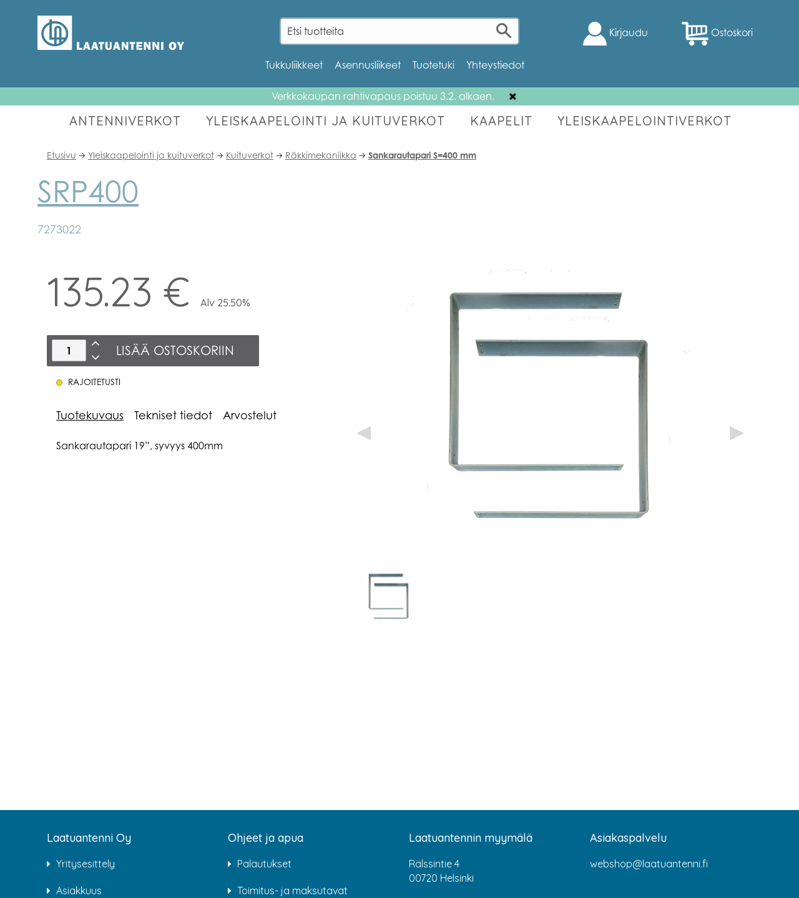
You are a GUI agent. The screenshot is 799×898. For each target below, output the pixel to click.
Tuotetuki (433, 65)
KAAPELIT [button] (501, 121)
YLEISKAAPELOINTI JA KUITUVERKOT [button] (325, 121)
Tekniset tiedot (173, 415)
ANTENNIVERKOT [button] (125, 121)
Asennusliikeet (368, 65)
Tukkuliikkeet (294, 65)
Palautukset (264, 863)
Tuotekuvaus (90, 415)
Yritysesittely (85, 863)
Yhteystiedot (495, 65)
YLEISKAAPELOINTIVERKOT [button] (644, 121)
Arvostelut (250, 415)
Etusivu (61, 155)
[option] (388, 597)
